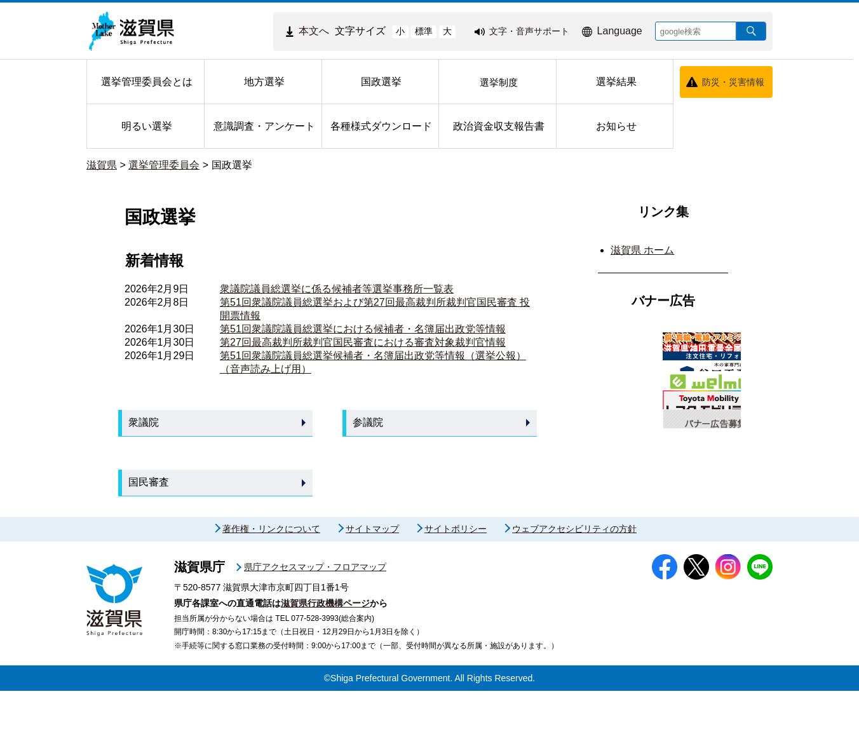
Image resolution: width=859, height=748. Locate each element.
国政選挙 (232, 165)
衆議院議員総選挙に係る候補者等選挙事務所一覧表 (337, 288)
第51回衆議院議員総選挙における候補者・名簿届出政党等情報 (363, 328)
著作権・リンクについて (271, 586)
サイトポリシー (455, 586)
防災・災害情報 (733, 82)
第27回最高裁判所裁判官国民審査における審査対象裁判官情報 (363, 342)
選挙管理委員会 (164, 165)
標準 (424, 31)
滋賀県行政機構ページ (325, 660)
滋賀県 (101, 165)
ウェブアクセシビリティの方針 (574, 586)
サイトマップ (372, 586)
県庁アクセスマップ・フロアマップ (315, 624)
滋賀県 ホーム (642, 250)
